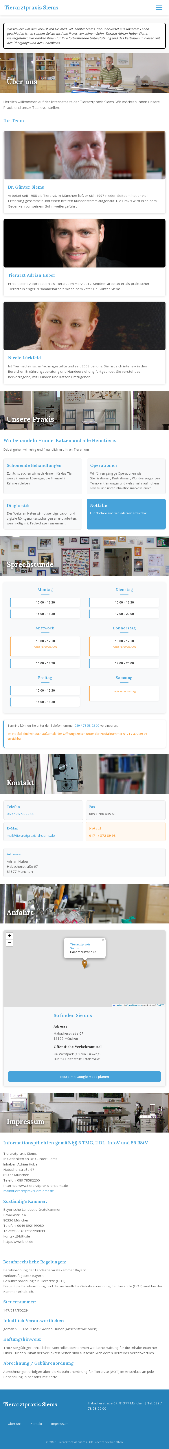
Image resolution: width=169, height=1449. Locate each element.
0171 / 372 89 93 (135, 734)
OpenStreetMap (134, 1005)
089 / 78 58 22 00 (87, 725)
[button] (84, 964)
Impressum (59, 1423)
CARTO (160, 1005)
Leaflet (117, 1005)
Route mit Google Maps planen (84, 1076)
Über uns (15, 1423)
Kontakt (36, 1423)
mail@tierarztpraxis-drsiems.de (32, 835)
